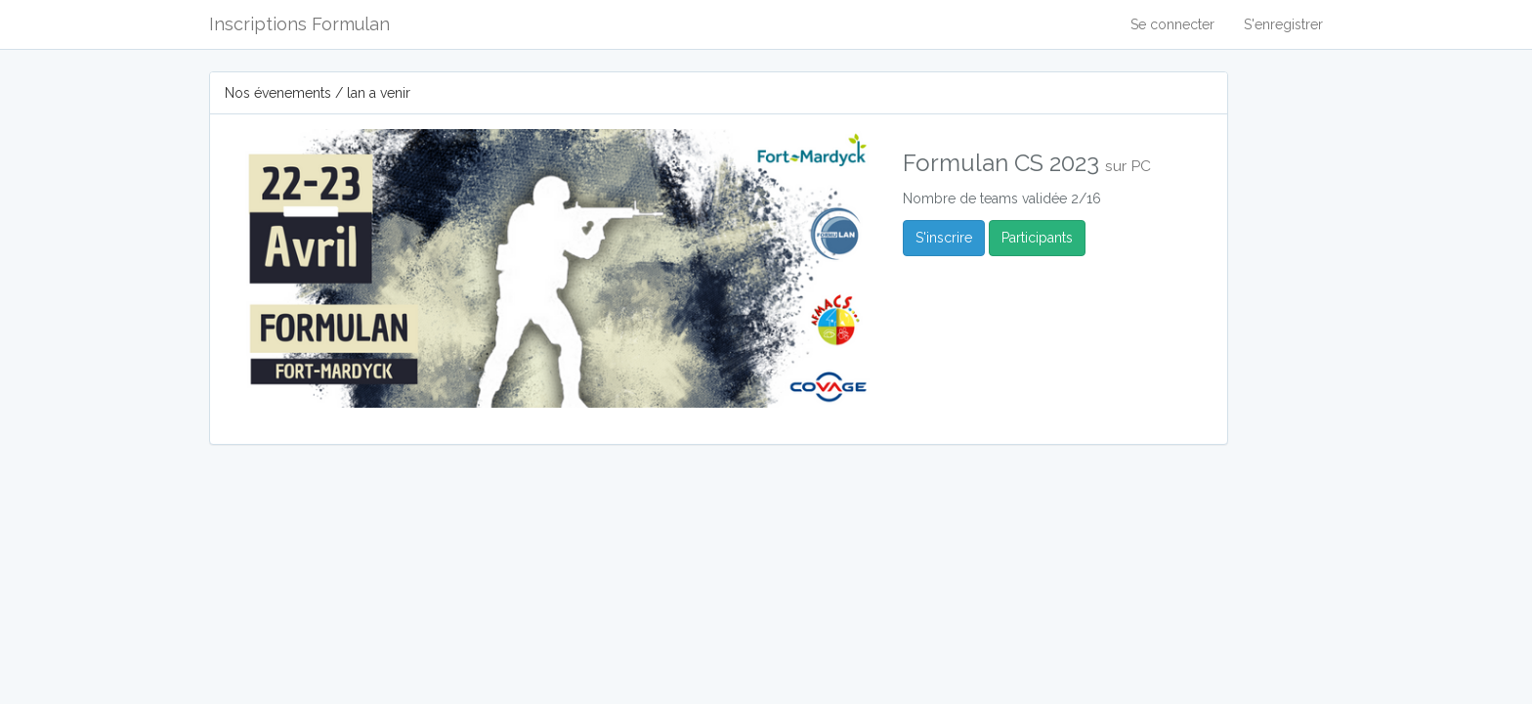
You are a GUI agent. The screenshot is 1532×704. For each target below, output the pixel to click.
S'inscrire (943, 237)
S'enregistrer (1283, 24)
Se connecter (1172, 24)
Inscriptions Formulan (299, 24)
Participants (1037, 237)
